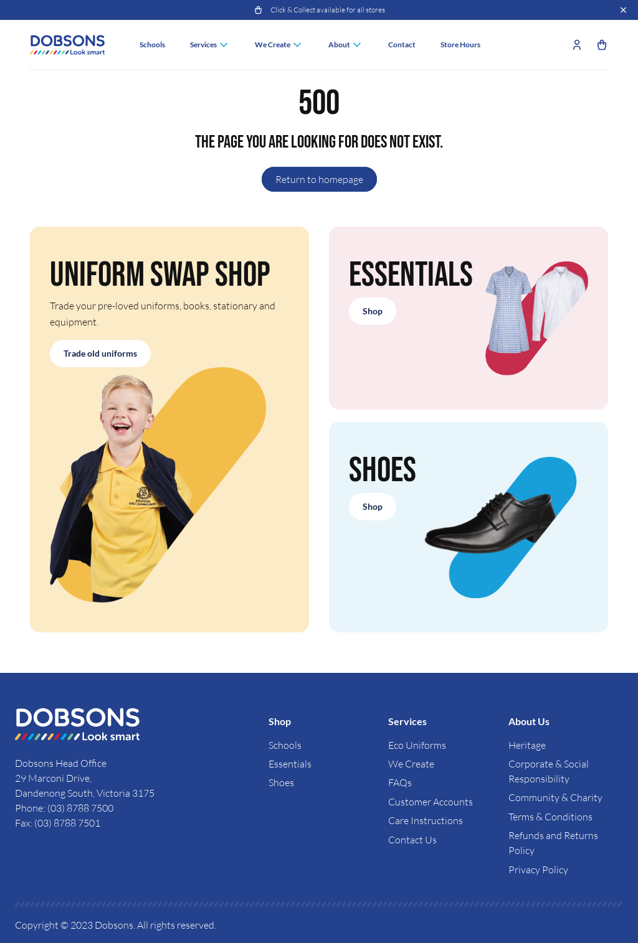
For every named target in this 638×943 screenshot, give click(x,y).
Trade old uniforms (100, 353)
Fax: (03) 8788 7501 (57, 823)
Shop (373, 311)
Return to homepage (319, 179)
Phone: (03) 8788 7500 (64, 808)
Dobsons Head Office (61, 763)
